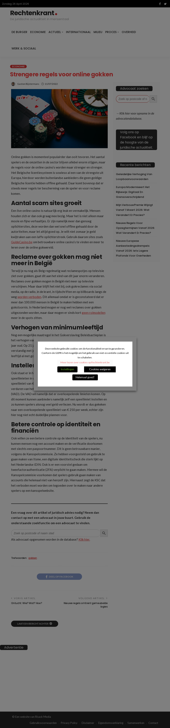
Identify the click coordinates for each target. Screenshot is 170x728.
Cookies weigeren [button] (100, 369)
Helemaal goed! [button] (85, 377)
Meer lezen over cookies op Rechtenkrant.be (85, 362)
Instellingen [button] (67, 369)
